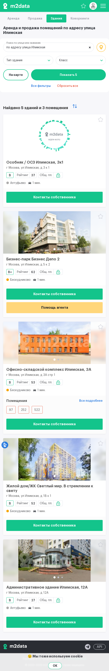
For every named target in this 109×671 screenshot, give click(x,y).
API (99, 647)
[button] (54, 249)
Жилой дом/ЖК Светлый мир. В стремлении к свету (49, 488)
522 (37, 409)
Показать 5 (68, 74)
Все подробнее (91, 400)
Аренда (13, 18)
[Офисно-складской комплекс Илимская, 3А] (54, 343)
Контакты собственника (54, 197)
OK (55, 665)
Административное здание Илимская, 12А (47, 587)
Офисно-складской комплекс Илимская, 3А (48, 369)
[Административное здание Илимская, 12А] (54, 560)
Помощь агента (54, 307)
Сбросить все (67, 86)
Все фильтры (41, 86)
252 (23, 409)
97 (11, 409)
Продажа (35, 18)
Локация (101, 47)
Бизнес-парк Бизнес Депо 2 (33, 259)
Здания (56, 18)
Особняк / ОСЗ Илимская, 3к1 (34, 162)
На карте (16, 74)
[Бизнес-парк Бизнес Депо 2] (54, 232)
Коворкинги (80, 18)
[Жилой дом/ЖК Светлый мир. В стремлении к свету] (54, 459)
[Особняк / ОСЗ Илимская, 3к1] (54, 135)
